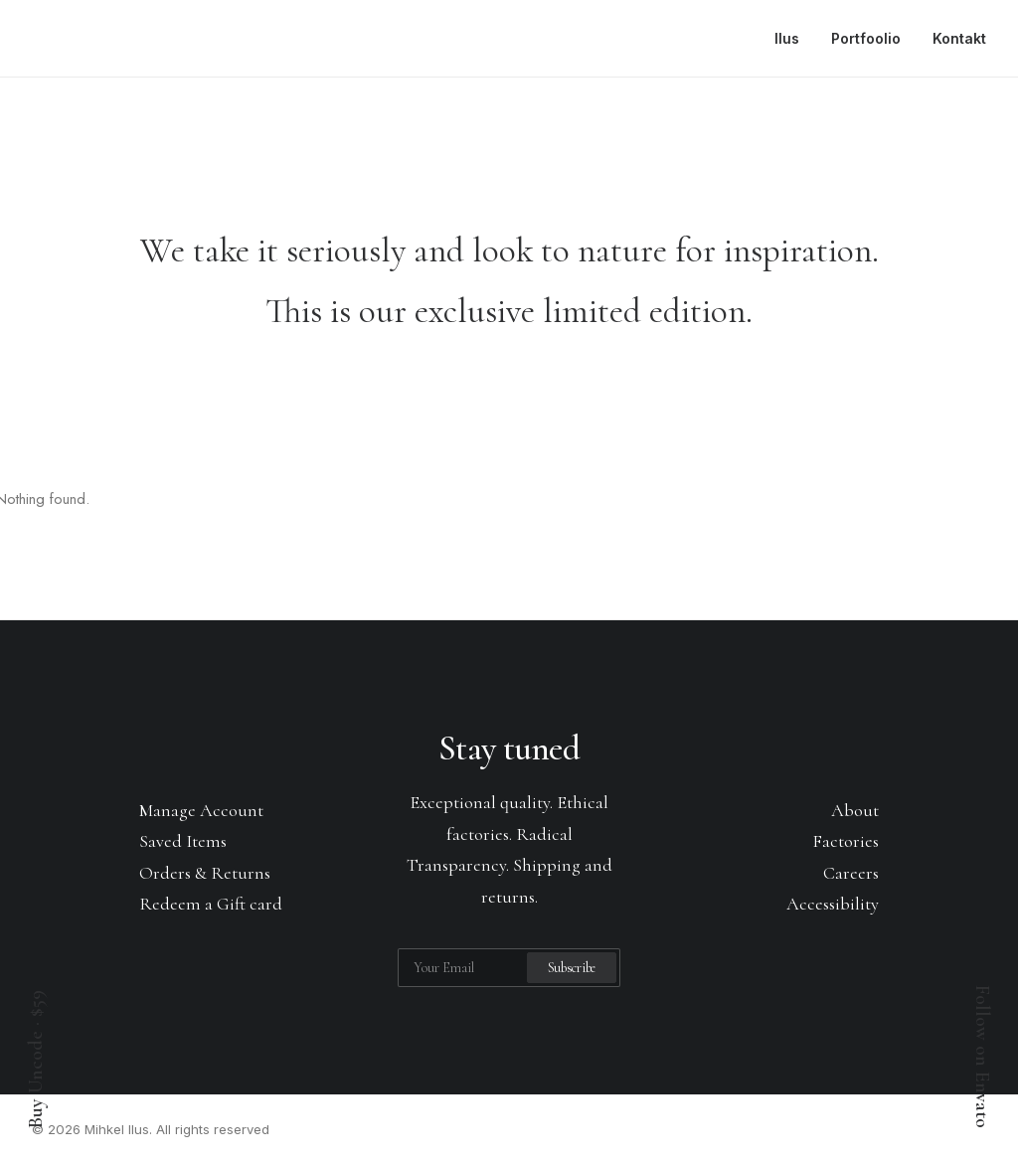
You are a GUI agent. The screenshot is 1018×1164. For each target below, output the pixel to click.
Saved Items (183, 841)
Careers (851, 873)
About (855, 810)
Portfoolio (866, 38)
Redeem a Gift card (210, 904)
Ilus (786, 38)
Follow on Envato (982, 1056)
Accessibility (832, 904)
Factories (845, 841)
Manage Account (201, 810)
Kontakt (959, 38)
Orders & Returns (204, 873)
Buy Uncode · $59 (36, 1059)
